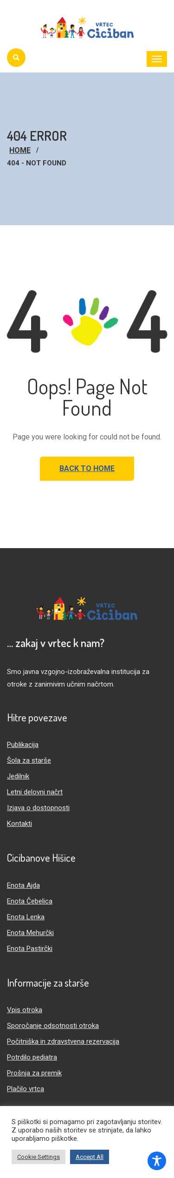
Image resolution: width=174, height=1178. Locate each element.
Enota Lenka (26, 917)
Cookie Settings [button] (38, 1156)
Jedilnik (18, 776)
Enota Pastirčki (29, 948)
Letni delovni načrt (35, 792)
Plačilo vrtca (25, 1089)
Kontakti (19, 823)
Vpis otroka (24, 1010)
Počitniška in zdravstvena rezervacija (63, 1041)
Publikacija (23, 744)
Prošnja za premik (34, 1073)
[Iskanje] (16, 57)
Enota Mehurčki (30, 933)
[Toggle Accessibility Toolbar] (157, 1161)
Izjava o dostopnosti (38, 808)
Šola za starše (29, 760)
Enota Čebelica (29, 901)
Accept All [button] (89, 1156)
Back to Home (87, 468)
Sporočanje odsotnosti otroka (53, 1025)
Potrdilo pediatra (32, 1057)
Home (20, 150)
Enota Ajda (23, 885)
